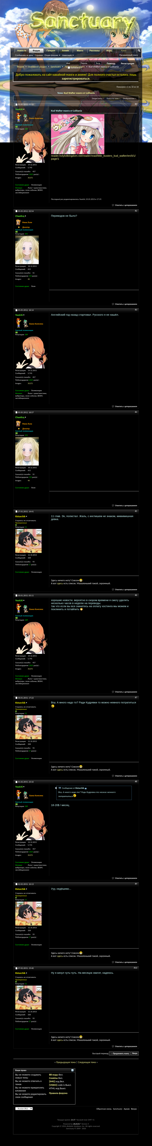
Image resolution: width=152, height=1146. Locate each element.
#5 (136, 511)
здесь (60, 583)
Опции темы (97, 98)
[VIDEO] (53, 1084)
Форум (36, 50)
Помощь (111, 63)
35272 (30, 178)
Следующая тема (87, 1062)
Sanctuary (56, 66)
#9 (136, 884)
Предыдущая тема (66, 1062)
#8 (136, 781)
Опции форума (51, 55)
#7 (136, 697)
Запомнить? (75, 68)
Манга (80, 50)
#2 (136, 211)
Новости (21, 50)
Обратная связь (103, 1108)
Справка (38, 55)
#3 (136, 310)
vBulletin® (77, 1124)
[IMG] (52, 1081)
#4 (136, 412)
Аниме (65, 50)
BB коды (53, 1074)
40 (29, 279)
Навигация (67, 55)
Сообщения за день (24, 55)
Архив (127, 1108)
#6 (136, 595)
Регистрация (127, 63)
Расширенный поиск (128, 55)
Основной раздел (37, 66)
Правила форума (58, 1093)
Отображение (128, 98)
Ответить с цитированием (124, 205)
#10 (135, 968)
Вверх (134, 1053)
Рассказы (95, 50)
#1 (136, 104)
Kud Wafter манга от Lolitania (79, 92)
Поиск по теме (113, 98)
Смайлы (53, 1078)
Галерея (51, 50)
